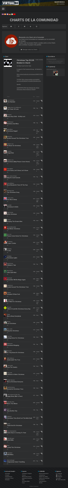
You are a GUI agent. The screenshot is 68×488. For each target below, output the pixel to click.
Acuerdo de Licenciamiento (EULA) (42, 481)
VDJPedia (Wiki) (26, 481)
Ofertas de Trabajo (43, 476)
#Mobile (31, 87)
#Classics (28, 89)
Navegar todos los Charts (29, 49)
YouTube (58, 475)
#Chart (37, 87)
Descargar (7, 473)
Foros (23, 482)
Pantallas (7, 479)
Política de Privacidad (44, 478)
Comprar (7, 475)
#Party (24, 89)
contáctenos (42, 475)
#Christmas (20, 89)
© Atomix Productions (34, 486)
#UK (18, 87)
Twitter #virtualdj (60, 479)
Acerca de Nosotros (43, 473)
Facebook (59, 473)
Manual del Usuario (26, 476)
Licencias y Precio (9, 478)
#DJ (35, 87)
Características (8, 476)
